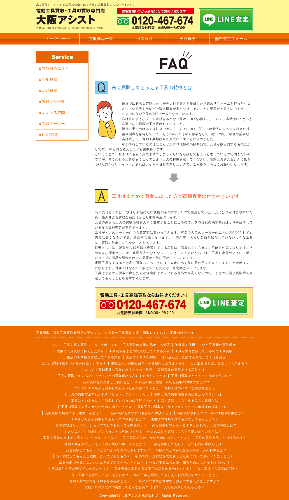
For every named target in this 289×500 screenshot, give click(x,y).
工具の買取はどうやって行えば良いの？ (201, 376)
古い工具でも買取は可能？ (217, 468)
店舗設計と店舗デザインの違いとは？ (80, 468)
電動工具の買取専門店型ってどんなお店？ (116, 487)
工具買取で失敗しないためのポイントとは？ (156, 437)
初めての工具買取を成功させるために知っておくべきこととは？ (184, 456)
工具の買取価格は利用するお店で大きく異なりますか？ (177, 481)
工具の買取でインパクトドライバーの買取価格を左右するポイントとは (112, 376)
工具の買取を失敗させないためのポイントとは (96, 406)
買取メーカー (53, 124)
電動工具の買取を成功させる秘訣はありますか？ (148, 363)
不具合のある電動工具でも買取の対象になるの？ (172, 382)
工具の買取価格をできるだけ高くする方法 (74, 363)
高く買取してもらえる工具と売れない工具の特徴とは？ (194, 425)
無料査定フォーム (231, 39)
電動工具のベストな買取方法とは (189, 388)
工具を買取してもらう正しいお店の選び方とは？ (188, 444)
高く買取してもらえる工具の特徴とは (189, 400)
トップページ (58, 39)
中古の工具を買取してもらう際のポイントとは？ (184, 431)
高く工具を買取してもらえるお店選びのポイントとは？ (176, 475)
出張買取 (144, 39)
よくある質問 (53, 113)
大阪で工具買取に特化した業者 (80, 351)
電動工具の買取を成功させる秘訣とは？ (99, 481)
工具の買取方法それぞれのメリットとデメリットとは (108, 394)
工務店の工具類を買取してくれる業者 (92, 357)
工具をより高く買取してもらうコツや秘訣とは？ (108, 419)
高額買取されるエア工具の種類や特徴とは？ (211, 413)
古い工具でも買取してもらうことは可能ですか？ (105, 431)
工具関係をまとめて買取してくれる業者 (139, 351)
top (55, 345)
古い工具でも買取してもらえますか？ (100, 475)
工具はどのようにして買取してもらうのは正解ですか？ (113, 400)
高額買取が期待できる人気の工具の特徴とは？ (191, 450)
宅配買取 (49, 79)
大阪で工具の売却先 (141, 357)
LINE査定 (50, 135)
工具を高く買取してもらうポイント (90, 345)
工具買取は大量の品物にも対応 (146, 345)
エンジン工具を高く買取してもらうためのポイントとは (117, 388)
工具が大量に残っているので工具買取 (204, 351)
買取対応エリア (55, 68)
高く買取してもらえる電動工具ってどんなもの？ (93, 456)
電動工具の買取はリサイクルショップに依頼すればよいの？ (182, 406)
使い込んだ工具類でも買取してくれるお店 (193, 357)
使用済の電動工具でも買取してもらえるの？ (184, 419)
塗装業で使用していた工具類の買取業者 (205, 345)
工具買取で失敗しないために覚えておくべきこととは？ (101, 462)
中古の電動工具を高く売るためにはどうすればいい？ (189, 462)
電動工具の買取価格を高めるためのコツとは (188, 394)
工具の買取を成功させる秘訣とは (104, 382)
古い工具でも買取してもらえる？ (179, 487)
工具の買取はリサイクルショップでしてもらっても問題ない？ (99, 425)
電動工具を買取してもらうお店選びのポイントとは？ (105, 444)
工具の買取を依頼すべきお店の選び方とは (139, 413)
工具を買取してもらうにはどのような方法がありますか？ (107, 450)
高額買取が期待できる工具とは (181, 369)
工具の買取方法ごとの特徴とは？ (220, 437)
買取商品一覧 (101, 39)
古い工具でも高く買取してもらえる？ (219, 363)
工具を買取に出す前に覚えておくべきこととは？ (80, 437)
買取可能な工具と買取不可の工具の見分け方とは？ (153, 468)
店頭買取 (49, 90)
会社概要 (188, 39)
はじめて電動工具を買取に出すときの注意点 (118, 369)
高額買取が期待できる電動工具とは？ (74, 413)
